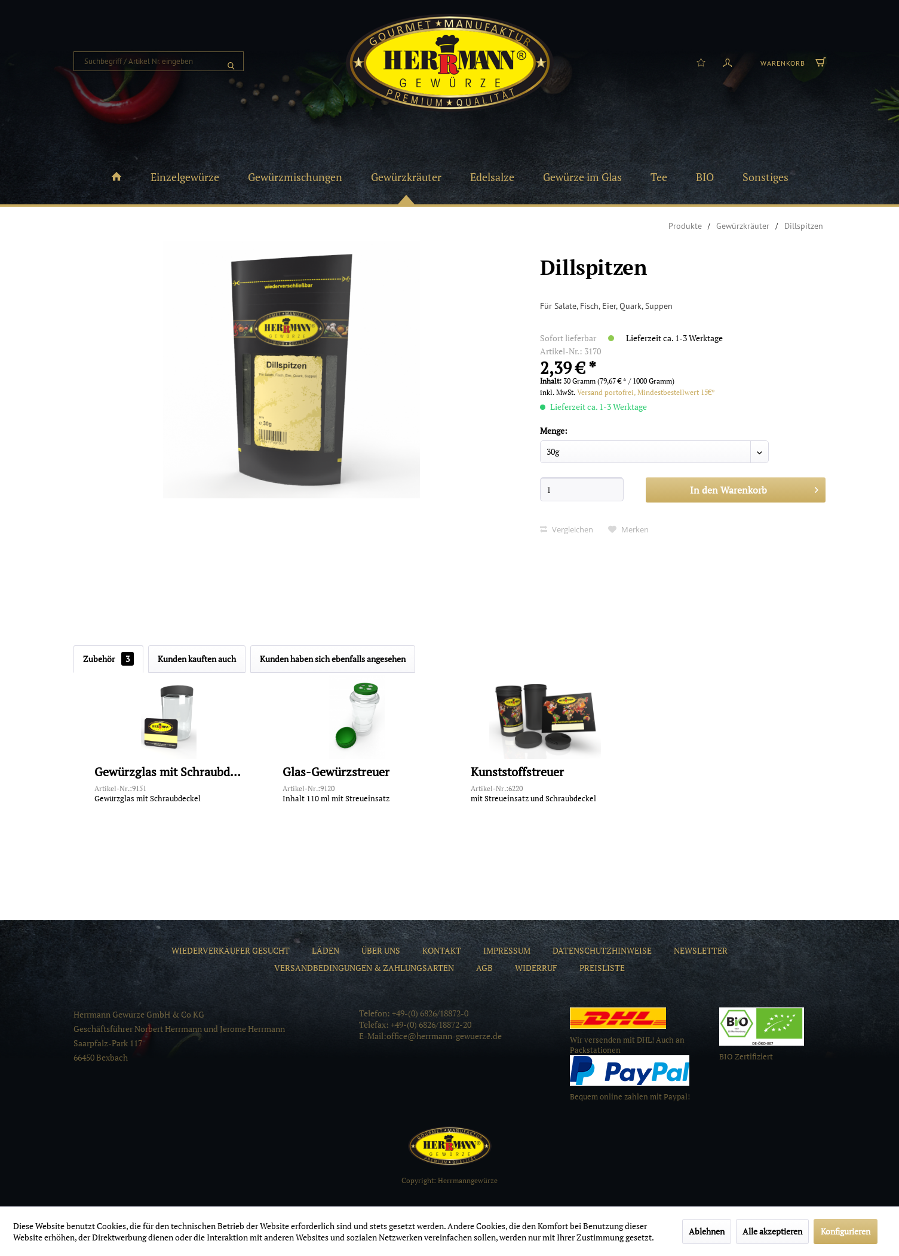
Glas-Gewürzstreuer (336, 772)
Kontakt (441, 950)
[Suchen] (231, 61)
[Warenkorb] (791, 61)
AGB (484, 967)
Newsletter (701, 950)
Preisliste (602, 967)
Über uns (380, 950)
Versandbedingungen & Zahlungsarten (364, 967)
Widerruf (536, 967)
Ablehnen (707, 1231)
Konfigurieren (845, 1231)
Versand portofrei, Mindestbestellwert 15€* (646, 392)
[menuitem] (158, 61)
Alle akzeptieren (772, 1231)
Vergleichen (566, 529)
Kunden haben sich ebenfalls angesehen (333, 658)
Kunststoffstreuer (517, 772)
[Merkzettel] (701, 61)
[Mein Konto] (727, 61)
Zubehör (108, 658)
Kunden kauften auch (197, 658)
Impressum (506, 950)
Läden (325, 950)
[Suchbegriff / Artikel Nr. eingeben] (158, 61)
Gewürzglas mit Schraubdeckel (169, 772)
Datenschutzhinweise (602, 950)
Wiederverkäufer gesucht (230, 950)
